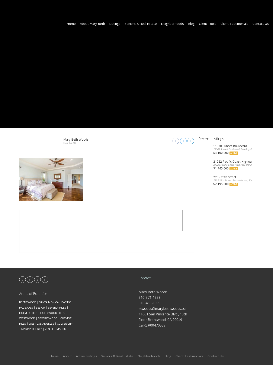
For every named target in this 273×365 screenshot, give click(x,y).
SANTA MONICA (49, 281)
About (67, 335)
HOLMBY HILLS (28, 291)
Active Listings (86, 335)
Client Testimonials (234, 23)
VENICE (49, 307)
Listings (115, 23)
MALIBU (61, 307)
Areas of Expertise (33, 272)
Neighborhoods (172, 23)
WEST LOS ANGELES (41, 302)
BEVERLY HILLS (57, 286)
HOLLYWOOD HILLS (52, 291)
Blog (191, 23)
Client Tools (207, 23)
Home (71, 23)
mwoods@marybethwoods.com (163, 287)
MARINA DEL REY (31, 307)
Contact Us (261, 23)
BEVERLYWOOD (48, 297)
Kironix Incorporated (160, 354)
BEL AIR (40, 286)
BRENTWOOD (27, 281)
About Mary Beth (92, 23)
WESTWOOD (27, 297)
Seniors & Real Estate (141, 23)
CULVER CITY (65, 302)
